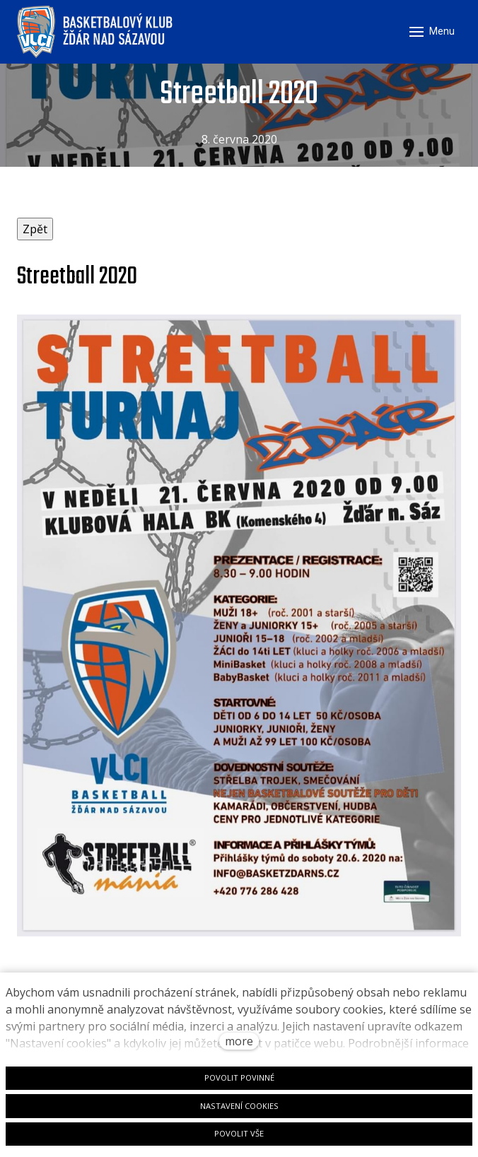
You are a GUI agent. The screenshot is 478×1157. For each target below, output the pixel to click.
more (239, 1041)
